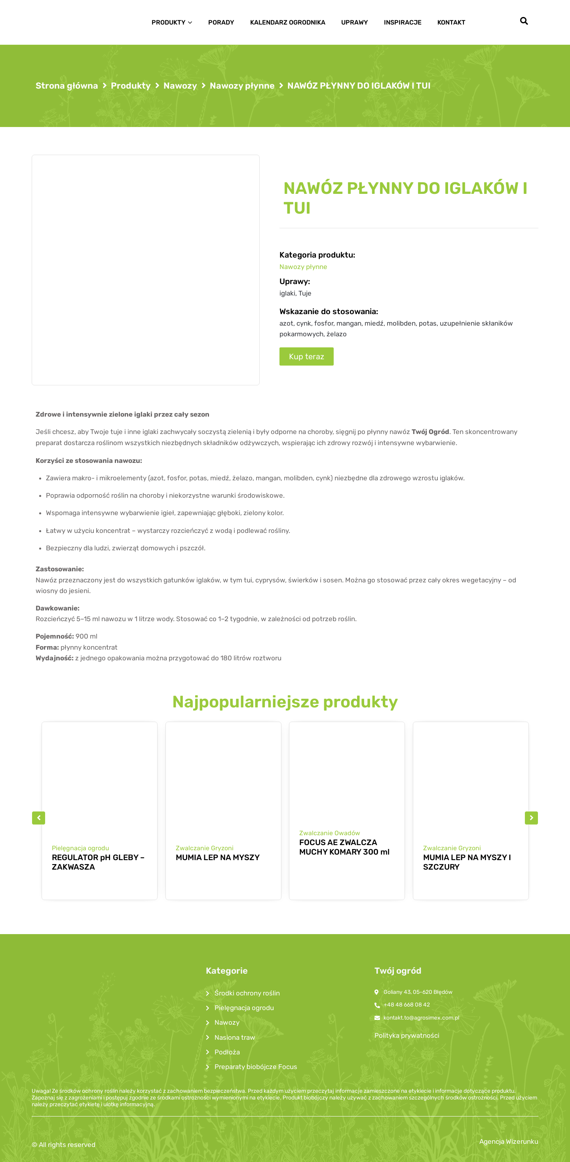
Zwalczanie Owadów (329, 833)
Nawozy (180, 86)
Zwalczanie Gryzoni (205, 848)
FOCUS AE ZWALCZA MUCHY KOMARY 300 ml (344, 847)
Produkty (131, 86)
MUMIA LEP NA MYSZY (218, 857)
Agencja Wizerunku (508, 1141)
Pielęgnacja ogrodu (80, 848)
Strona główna (67, 86)
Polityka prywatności (406, 1035)
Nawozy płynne (242, 86)
